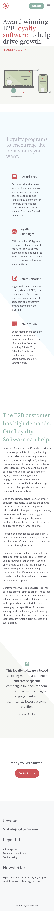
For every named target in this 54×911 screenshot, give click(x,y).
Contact (36, 6)
